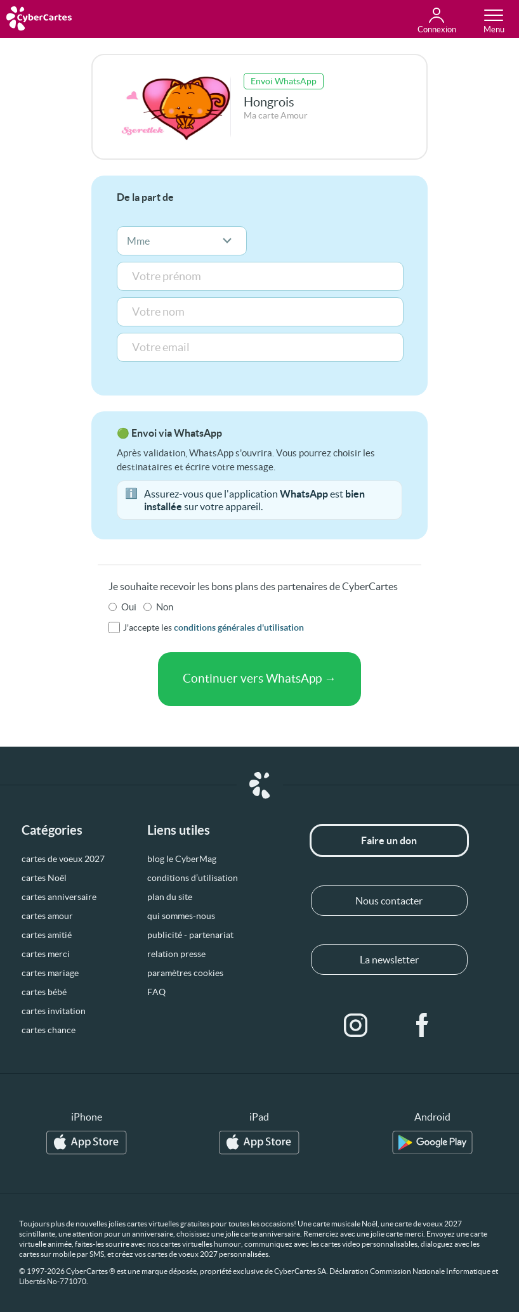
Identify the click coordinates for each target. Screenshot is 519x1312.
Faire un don (389, 840)
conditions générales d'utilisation (239, 627)
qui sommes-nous (181, 916)
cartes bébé (44, 992)
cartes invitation (54, 1011)
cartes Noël (44, 878)
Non (164, 606)
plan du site (169, 897)
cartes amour (47, 916)
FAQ (156, 992)
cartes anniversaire (59, 897)
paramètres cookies (185, 973)
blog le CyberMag (181, 859)
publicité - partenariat (190, 935)
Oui (128, 606)
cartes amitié (47, 935)
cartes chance (49, 1030)
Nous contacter (389, 900)
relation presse (176, 954)
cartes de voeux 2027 (63, 859)
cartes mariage (50, 973)
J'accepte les (213, 627)
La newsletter (389, 959)
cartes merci (46, 954)
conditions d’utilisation (192, 878)
